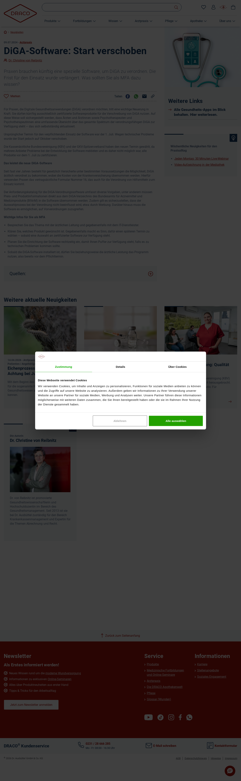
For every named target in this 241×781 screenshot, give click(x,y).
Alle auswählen (176, 420)
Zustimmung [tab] (63, 366)
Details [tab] (120, 366)
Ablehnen (119, 420)
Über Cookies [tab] (177, 366)
